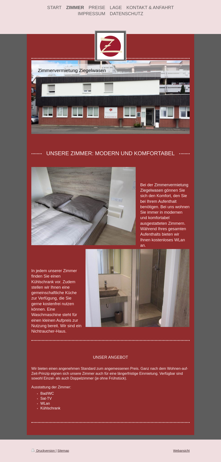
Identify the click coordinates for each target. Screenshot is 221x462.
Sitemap (63, 450)
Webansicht (181, 450)
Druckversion (43, 450)
